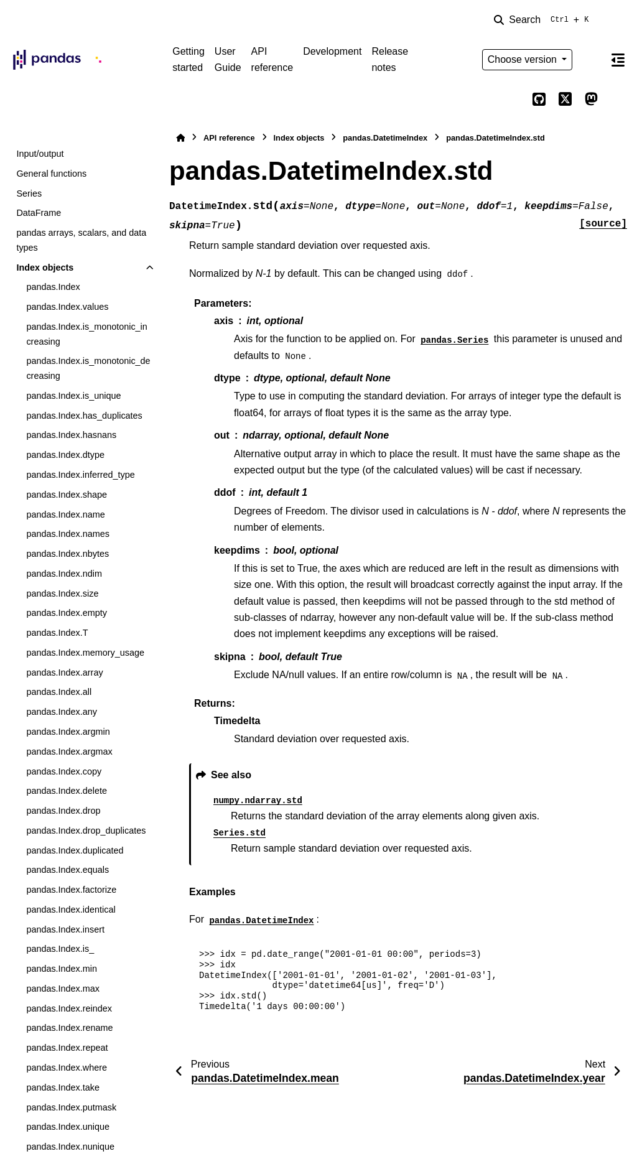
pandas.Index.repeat (67, 1048)
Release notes (389, 59)
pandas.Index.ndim (64, 574)
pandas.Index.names (67, 534)
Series (29, 193)
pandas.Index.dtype (65, 455)
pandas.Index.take (63, 1087)
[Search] (543, 19)
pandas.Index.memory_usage (85, 653)
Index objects (44, 267)
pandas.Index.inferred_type (80, 475)
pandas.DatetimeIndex (385, 137)
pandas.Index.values (67, 307)
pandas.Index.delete (66, 791)
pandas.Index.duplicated (74, 850)
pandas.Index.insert (65, 929)
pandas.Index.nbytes (67, 554)
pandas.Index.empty (66, 613)
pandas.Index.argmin (67, 732)
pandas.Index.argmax (69, 751)
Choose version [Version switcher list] (524, 59)
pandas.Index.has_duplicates (84, 416)
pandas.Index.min (61, 969)
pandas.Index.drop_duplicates (86, 831)
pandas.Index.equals (67, 870)
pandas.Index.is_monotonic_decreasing (88, 368)
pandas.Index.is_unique (73, 396)
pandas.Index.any (61, 712)
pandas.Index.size (62, 593)
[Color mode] (591, 59)
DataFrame (38, 213)
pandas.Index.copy (63, 771)
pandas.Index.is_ (60, 949)
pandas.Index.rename (69, 1028)
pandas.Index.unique (67, 1127)
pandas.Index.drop (63, 811)
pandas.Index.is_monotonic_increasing (86, 334)
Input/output (39, 154)
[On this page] (617, 59)
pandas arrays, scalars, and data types (81, 240)
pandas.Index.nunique (70, 1147)
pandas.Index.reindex (69, 1008)
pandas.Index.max (63, 989)
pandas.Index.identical (70, 910)
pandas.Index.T (57, 633)
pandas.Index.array (64, 672)
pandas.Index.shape (66, 495)
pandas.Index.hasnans (71, 435)
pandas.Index (53, 287)
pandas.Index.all (58, 692)
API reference (272, 59)
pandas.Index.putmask (71, 1107)
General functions (51, 174)
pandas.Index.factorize (71, 890)
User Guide (228, 59)
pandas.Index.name (65, 514)
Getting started (188, 59)
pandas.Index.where (66, 1068)
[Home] (180, 137)
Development (332, 51)
